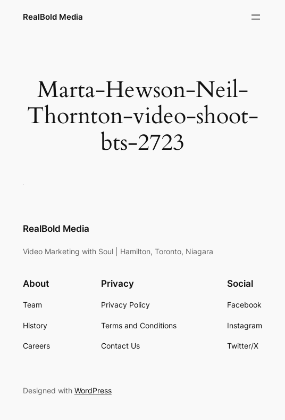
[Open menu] (255, 17)
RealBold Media (53, 17)
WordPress (93, 390)
